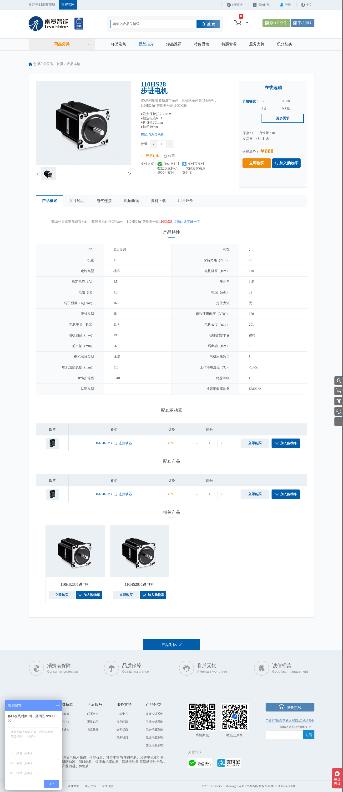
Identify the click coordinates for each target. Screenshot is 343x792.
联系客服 (93, 714)
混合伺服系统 (154, 729)
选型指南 (122, 729)
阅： (311, 727)
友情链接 (107, 786)
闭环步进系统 (154, 721)
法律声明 (73, 786)
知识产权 (90, 786)
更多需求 (282, 118)
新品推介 (146, 44)
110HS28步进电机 (75, 584)
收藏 (171, 156)
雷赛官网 (68, 4)
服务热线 (294, 708)
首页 (60, 64)
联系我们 (122, 737)
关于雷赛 (237, 4)
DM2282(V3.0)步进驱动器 (113, 443)
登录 (288, 4)
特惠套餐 (229, 44)
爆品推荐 (174, 44)
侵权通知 (63, 729)
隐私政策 (63, 714)
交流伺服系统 (154, 745)
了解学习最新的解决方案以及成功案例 (290, 720)
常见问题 (122, 721)
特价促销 (201, 44)
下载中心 (122, 714)
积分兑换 (284, 44)
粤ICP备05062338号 (283, 786)
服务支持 (256, 44)
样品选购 (118, 44)
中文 (309, 4)
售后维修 (93, 729)
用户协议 (63, 721)
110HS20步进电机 (139, 584)
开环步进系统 (154, 714)
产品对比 (152, 156)
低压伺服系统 (154, 737)
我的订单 (264, 4)
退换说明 (93, 721)
